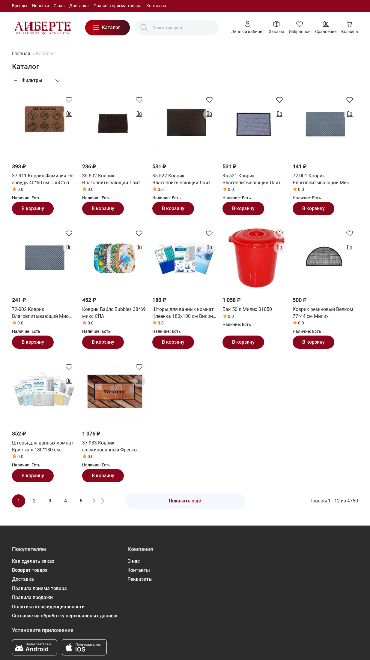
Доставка (79, 5)
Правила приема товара (118, 5)
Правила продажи (32, 597)
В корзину (33, 208)
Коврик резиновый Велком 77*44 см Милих (323, 312)
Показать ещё (185, 501)
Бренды (19, 5)
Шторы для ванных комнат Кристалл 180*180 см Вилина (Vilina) (42, 446)
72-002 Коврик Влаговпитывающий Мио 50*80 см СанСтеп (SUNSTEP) (44, 313)
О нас (59, 5)
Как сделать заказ (33, 561)
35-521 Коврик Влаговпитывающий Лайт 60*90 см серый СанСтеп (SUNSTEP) (251, 179)
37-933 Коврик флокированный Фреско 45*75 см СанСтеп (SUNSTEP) (115, 446)
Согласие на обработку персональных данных (64, 616)
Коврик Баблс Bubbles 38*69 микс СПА (114, 312)
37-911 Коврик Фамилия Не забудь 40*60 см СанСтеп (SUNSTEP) (42, 179)
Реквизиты (140, 579)
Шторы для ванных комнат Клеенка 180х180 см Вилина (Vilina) (184, 313)
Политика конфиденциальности (48, 607)
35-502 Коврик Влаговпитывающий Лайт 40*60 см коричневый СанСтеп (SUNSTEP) (111, 179)
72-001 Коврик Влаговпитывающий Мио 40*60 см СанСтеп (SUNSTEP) (325, 179)
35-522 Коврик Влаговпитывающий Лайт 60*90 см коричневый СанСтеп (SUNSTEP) (181, 179)
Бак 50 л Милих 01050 (247, 309)
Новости (40, 5)
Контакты (156, 5)
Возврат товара (30, 570)
